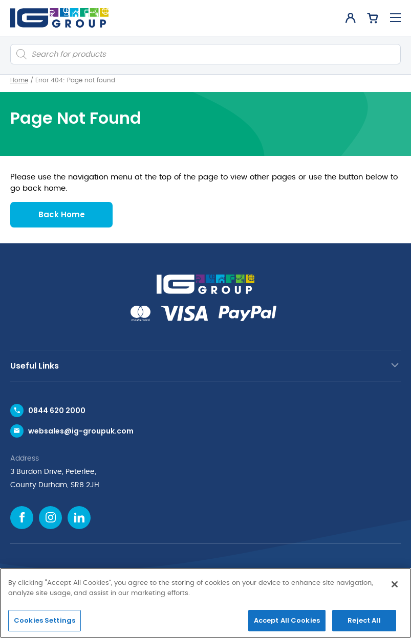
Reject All (364, 620)
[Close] (394, 584)
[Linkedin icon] (79, 517)
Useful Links (34, 366)
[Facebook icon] (21, 517)
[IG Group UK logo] (59, 18)
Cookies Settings (44, 620)
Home (19, 80)
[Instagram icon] (50, 517)
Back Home (61, 214)
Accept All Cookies (287, 620)
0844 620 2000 (56, 410)
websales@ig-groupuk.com (81, 431)
